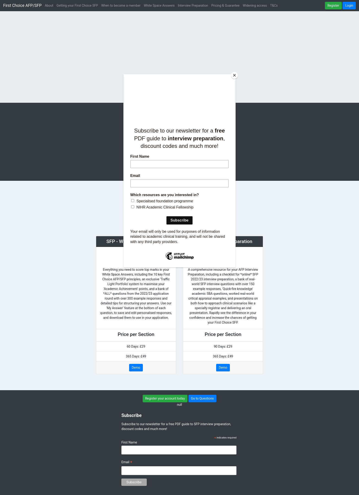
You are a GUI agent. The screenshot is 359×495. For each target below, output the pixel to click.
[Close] (234, 75)
